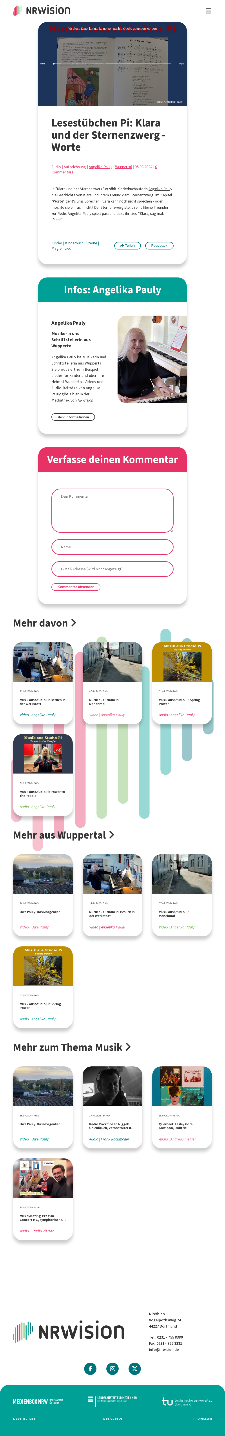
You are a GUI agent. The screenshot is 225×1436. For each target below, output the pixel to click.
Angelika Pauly (100, 166)
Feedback (159, 245)
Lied (67, 248)
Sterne (92, 243)
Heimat (57, 381)
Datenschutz (24, 1418)
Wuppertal (123, 166)
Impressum (202, 1418)
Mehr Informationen (73, 417)
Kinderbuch (74, 243)
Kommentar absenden (76, 587)
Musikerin (91, 357)
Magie (56, 248)
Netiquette (112, 1418)
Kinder (57, 243)
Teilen (127, 245)
